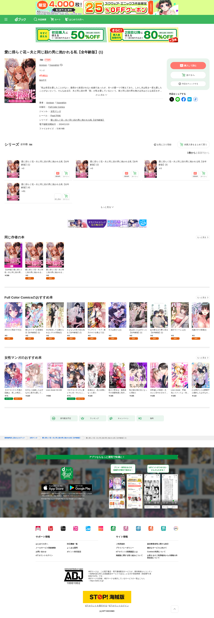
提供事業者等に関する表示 (158, 544)
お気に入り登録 (164, 144)
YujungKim (54, 65)
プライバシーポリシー (125, 548)
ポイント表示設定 (74, 552)
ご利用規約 (120, 544)
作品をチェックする (190, 84)
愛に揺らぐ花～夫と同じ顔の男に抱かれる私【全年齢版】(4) (45, 186)
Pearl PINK (56, 115)
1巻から (191, 153)
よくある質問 (72, 548)
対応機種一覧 (72, 544)
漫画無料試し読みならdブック (14, 438)
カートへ (190, 75)
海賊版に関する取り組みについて (129, 555)
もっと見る (201, 237)
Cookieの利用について (156, 552)
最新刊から (204, 153)
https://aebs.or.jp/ (97, 581)
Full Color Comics (56, 107)
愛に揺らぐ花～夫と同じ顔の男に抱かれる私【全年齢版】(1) (45, 163)
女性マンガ (56, 111)
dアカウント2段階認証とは (127, 552)
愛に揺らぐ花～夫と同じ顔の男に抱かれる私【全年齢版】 (78, 120)
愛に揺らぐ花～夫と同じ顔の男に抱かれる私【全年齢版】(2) (114, 163)
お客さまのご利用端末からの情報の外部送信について (162, 556)
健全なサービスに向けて (157, 548)
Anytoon (43, 65)
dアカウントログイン (44, 555)
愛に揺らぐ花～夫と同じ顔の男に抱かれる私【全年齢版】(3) (183, 163)
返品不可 (42, 80)
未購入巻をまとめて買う (195, 144)
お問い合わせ (41, 552)
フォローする (61, 65)
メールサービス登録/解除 (46, 548)
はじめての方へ (42, 544)
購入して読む (190, 65)
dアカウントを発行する (96, 605)
